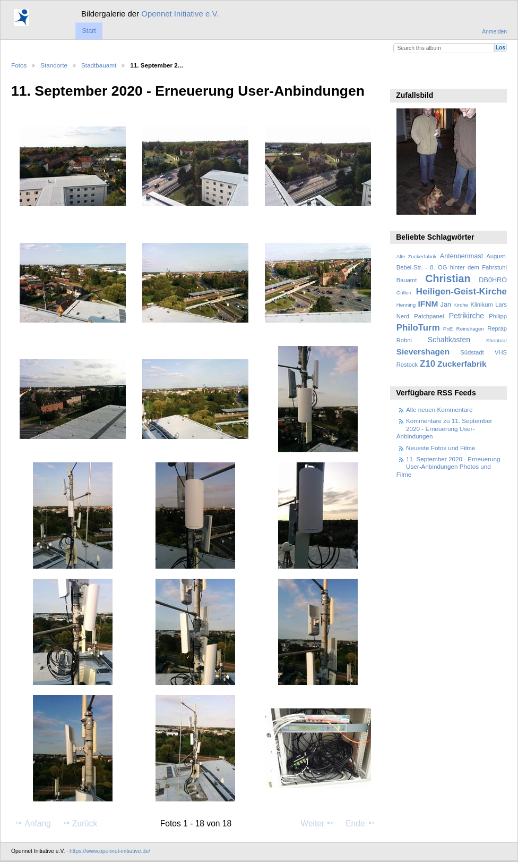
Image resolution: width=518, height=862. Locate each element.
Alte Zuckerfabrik (416, 256)
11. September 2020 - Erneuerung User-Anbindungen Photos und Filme (448, 466)
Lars (501, 304)
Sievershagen (423, 351)
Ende (360, 823)
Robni (404, 340)
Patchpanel (429, 316)
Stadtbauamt (98, 65)
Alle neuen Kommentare (439, 409)
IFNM (428, 303)
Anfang (32, 823)
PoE (448, 329)
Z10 (427, 364)
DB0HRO (493, 280)
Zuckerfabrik (462, 363)
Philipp (498, 316)
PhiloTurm (418, 328)
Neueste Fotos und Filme (441, 447)
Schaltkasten (449, 339)
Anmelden (494, 32)
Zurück (80, 823)
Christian (447, 278)
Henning (406, 305)
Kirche (460, 305)
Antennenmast (461, 256)
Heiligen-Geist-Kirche (461, 291)
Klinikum (481, 304)
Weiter (318, 823)
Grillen (403, 292)
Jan (446, 304)
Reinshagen (470, 329)
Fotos (19, 65)
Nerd (402, 316)
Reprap (497, 328)
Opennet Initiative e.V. (180, 13)
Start (89, 31)
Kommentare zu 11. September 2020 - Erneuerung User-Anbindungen (444, 428)
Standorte (53, 65)
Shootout (496, 340)
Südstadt (472, 352)
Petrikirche (466, 315)
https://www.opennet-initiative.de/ (110, 851)
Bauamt (406, 280)
